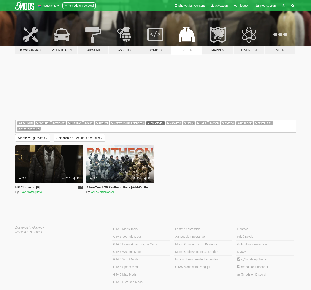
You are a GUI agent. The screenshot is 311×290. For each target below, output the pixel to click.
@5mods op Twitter (252, 259)
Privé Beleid (245, 236)
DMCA (241, 251)
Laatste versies (79, 138)
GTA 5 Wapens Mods (127, 251)
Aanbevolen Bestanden (190, 236)
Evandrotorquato (31, 192)
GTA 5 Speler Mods (126, 267)
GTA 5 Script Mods (125, 259)
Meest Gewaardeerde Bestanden (197, 244)
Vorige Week (33, 138)
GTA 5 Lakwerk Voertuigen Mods (135, 244)
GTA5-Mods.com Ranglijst (192, 267)
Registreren (266, 5)
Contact (242, 229)
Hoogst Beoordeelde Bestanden (196, 259)
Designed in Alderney (29, 227)
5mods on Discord (251, 274)
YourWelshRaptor (102, 192)
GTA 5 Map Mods (124, 274)
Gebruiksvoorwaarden (252, 244)
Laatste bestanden (187, 229)
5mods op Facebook (253, 267)
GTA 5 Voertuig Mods (127, 236)
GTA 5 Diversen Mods (128, 282)
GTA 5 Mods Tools (125, 229)
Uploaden (219, 5)
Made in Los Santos (28, 232)
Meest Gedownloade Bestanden (196, 251)
